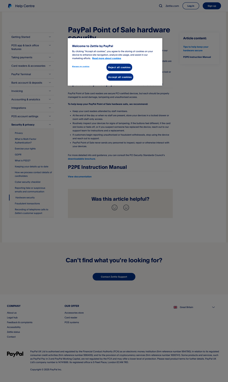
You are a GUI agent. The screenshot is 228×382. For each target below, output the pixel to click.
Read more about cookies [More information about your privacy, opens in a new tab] (106, 58)
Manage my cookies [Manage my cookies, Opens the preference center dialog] (80, 66)
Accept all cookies (120, 77)
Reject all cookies (119, 67)
